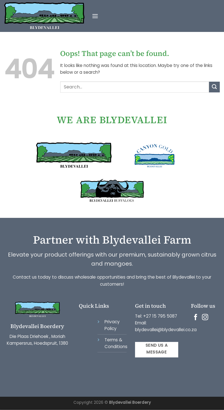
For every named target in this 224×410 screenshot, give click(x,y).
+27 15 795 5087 (160, 316)
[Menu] (95, 16)
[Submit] (214, 87)
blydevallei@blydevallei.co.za (166, 330)
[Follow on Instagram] (205, 317)
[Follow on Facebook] (195, 317)
